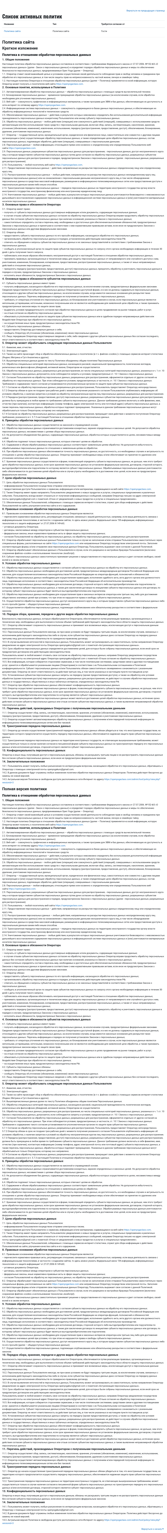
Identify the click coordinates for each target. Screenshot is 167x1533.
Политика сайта (12, 31)
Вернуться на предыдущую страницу (146, 10)
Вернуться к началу (152, 1529)
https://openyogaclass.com (69, 84)
